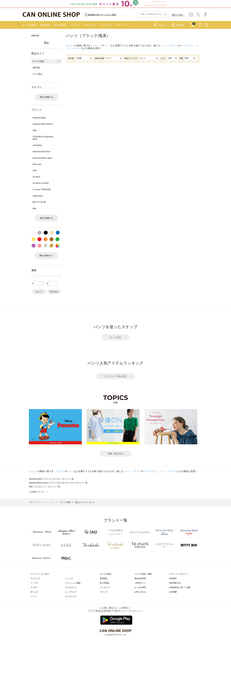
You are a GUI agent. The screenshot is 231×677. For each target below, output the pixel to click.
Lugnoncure (38, 196)
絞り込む (54, 292)
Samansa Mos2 (39, 118)
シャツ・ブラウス (169, 45)
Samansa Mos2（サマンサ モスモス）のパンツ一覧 (51, 479)
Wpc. (35, 208)
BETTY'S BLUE (39, 202)
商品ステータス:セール (84, 502)
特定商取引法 (175, 583)
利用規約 (173, 578)
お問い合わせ (140, 592)
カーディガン (187, 45)
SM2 (35, 130)
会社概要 (173, 592)
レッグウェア (71, 592)
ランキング (106, 25)
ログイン (162, 25)
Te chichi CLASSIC (41, 183)
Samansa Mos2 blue (41, 151)
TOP (31, 502)
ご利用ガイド (140, 583)
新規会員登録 (140, 578)
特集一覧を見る (115, 453)
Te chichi (36, 177)
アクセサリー (71, 587)
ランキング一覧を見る (115, 376)
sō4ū (35, 170)
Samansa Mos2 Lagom (42, 158)
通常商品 (36, 67)
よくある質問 (140, 587)
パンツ (107, 45)
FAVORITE (200, 25)
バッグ (33, 596)
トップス (34, 583)
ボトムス (70, 45)
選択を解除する (46, 97)
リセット (39, 292)
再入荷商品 (60, 25)
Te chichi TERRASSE (42, 189)
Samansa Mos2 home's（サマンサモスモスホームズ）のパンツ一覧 (58, 483)
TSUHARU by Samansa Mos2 (43, 138)
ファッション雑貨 (73, 583)
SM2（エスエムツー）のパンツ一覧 (44, 487)
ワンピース (35, 578)
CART (192, 24)
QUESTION (206, 25)
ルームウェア (71, 596)
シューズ (69, 578)
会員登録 (180, 25)
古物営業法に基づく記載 (179, 587)
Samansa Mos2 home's (43, 124)
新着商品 (45, 25)
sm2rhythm (37, 145)
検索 (165, 14)
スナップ (120, 25)
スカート (97, 45)
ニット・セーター (168, 471)
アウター (34, 587)
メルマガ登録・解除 (143, 574)
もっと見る (115, 337)
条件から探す (177, 15)
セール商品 (37, 74)
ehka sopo (37, 164)
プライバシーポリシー (178, 574)
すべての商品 (29, 25)
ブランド (75, 25)
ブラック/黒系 (65, 502)
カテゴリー (90, 25)
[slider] (33, 276)
